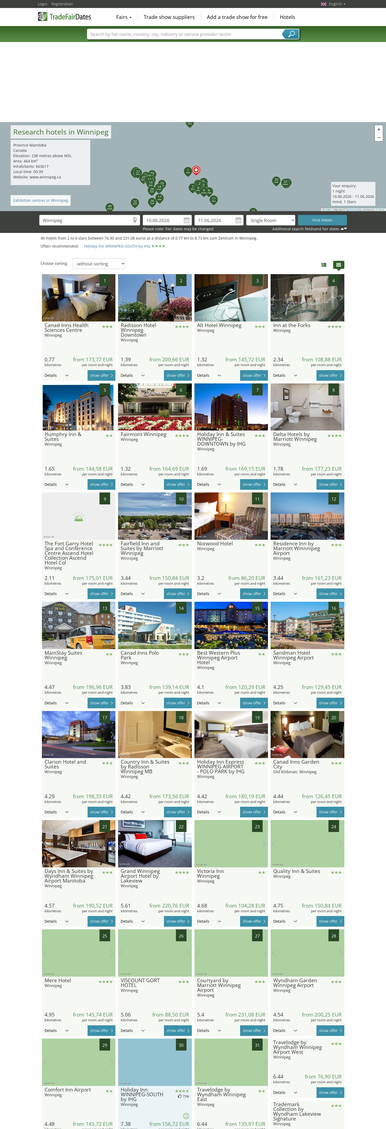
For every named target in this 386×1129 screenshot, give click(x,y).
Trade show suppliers (169, 17)
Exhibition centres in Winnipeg (40, 200)
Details (56, 375)
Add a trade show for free (237, 17)
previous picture (45, 298)
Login (42, 3)
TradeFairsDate (64, 16)
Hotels (287, 17)
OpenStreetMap (354, 209)
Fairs (124, 17)
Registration (62, 3)
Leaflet (327, 209)
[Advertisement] (193, 82)
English (337, 3)
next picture (112, 298)
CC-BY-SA (380, 209)
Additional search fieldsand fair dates (305, 228)
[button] (193, 166)
